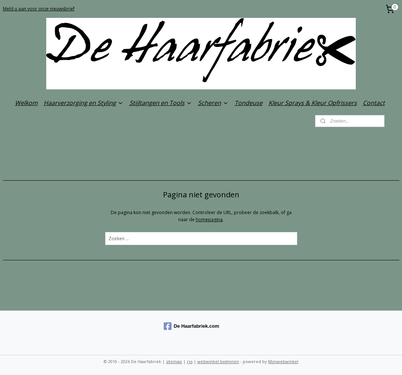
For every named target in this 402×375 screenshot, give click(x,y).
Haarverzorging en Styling (83, 103)
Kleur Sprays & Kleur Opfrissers (312, 103)
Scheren (213, 103)
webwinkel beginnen (218, 361)
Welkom (26, 103)
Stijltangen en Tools (160, 103)
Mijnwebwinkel (283, 361)
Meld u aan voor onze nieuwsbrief (39, 9)
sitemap (174, 361)
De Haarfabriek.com (191, 326)
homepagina (209, 219)
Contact (374, 103)
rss (189, 361)
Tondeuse (249, 103)
